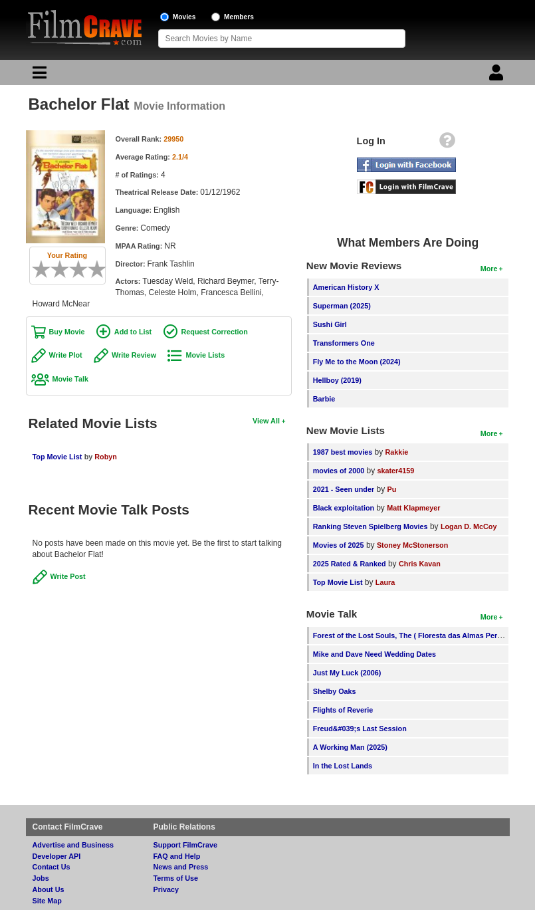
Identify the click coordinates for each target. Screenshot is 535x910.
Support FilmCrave (186, 845)
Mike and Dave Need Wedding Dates (374, 654)
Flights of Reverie (343, 710)
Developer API (57, 856)
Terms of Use (176, 878)
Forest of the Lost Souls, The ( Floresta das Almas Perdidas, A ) (421, 635)
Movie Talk (70, 379)
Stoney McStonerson (412, 545)
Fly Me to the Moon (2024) (357, 362)
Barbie (324, 399)
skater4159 (396, 471)
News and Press (181, 867)
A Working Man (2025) (350, 747)
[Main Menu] (38, 75)
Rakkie (397, 452)
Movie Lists (205, 355)
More (489, 269)
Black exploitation (344, 508)
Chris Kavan (420, 564)
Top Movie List (57, 457)
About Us (48, 889)
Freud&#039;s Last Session (360, 729)
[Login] (498, 75)
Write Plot (65, 355)
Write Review (134, 355)
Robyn (105, 457)
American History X (346, 287)
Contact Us (51, 867)
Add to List (133, 332)
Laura (385, 582)
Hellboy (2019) (337, 380)
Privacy (166, 889)
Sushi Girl (330, 324)
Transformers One (344, 343)
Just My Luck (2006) (347, 673)
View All (266, 421)
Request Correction (214, 332)
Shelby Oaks (334, 691)
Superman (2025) (342, 306)
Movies (184, 17)
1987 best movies (342, 452)
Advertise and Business (73, 845)
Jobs (41, 878)
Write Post (68, 576)
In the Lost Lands (342, 766)
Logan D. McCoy (469, 526)
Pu (392, 489)
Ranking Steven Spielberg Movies (370, 526)
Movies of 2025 (338, 545)
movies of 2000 (338, 471)
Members (239, 17)
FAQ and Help (177, 856)
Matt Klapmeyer (413, 508)
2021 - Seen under (343, 489)
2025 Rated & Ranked (349, 564)
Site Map (47, 901)
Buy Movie (67, 332)
